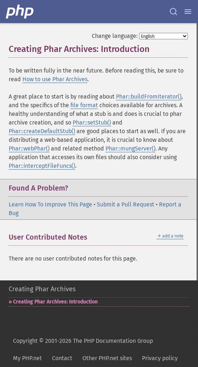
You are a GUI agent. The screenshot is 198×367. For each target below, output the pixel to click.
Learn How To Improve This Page (50, 204)
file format (84, 105)
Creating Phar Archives (42, 289)
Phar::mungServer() (130, 148)
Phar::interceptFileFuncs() (42, 165)
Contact (62, 358)
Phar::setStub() (92, 122)
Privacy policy (160, 358)
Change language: (115, 35)
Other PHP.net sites (107, 358)
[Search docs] (173, 11)
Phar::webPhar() (29, 148)
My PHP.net (27, 358)
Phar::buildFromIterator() (148, 96)
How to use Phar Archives (54, 79)
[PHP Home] (20, 11)
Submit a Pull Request (125, 204)
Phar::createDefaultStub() (42, 131)
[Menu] (188, 11)
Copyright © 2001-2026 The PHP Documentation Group (83, 340)
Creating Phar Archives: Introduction (55, 302)
